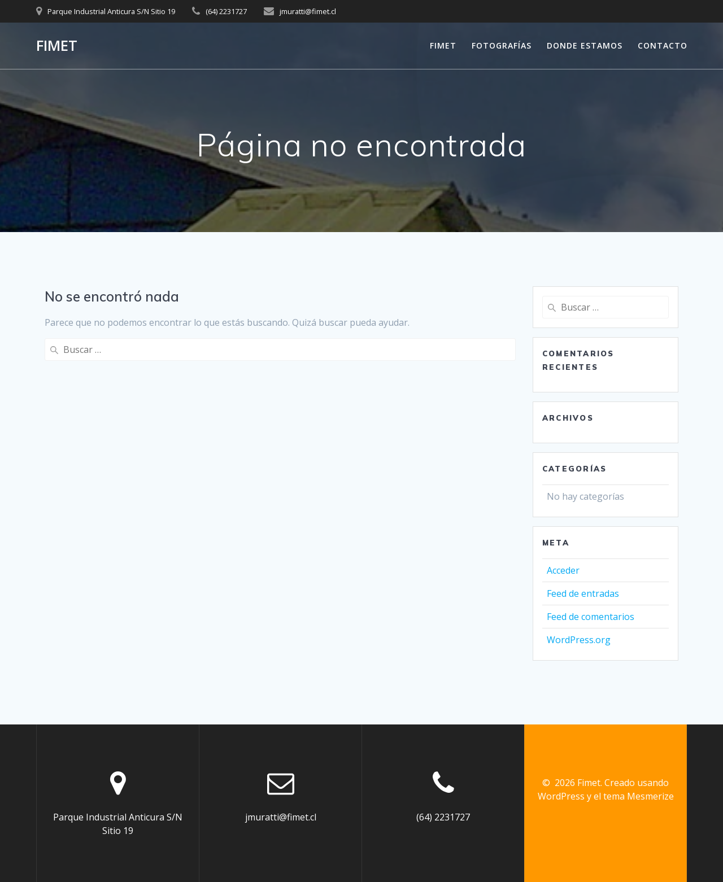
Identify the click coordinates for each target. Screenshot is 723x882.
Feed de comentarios (590, 616)
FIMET (443, 45)
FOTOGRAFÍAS (502, 45)
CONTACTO (662, 45)
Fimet (56, 45)
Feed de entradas (583, 593)
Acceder (563, 570)
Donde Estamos (584, 45)
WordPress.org (579, 640)
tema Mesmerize (638, 796)
